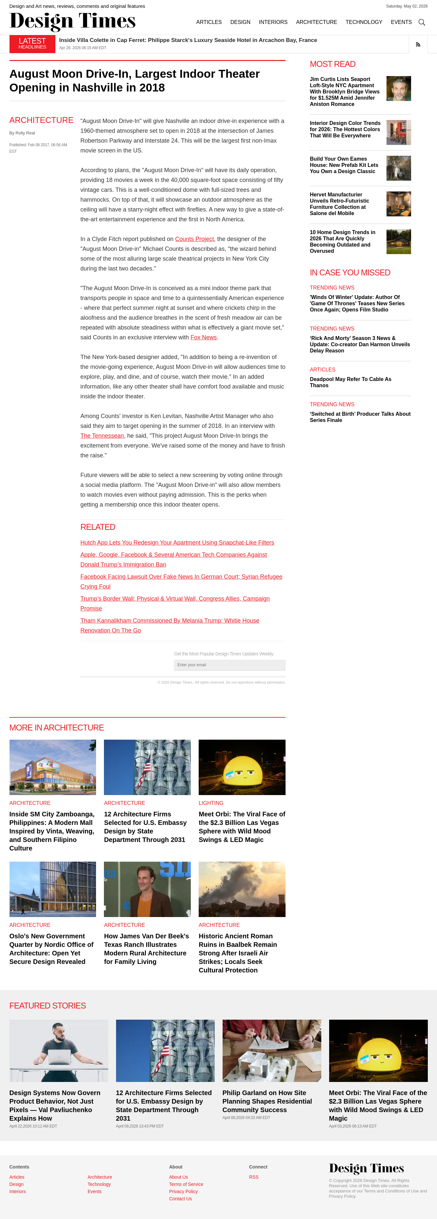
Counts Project (194, 239)
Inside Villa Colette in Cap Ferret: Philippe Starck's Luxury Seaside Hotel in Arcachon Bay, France (188, 40)
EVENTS (401, 22)
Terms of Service (186, 1184)
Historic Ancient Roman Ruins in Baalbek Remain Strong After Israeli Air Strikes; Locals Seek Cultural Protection (238, 953)
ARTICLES (209, 22)
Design (17, 1184)
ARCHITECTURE (316, 22)
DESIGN (240, 22)
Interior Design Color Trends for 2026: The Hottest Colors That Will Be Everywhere (345, 129)
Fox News (203, 337)
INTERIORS (273, 22)
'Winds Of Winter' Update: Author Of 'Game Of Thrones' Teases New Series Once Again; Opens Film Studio (357, 303)
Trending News (332, 287)
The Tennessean (102, 435)
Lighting (211, 803)
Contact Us (180, 1198)
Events (95, 1191)
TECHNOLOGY (364, 22)
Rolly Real (25, 132)
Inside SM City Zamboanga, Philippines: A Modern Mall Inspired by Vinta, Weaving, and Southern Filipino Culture (52, 831)
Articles (322, 369)
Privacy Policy (342, 1196)
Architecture (42, 120)
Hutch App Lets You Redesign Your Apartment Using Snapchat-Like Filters (177, 542)
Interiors (18, 1191)
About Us (178, 1177)
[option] (243, 44)
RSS (254, 1177)
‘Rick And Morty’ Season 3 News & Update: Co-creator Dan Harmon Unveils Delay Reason (360, 344)
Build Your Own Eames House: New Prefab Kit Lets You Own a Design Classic (344, 165)
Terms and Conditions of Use (391, 1191)
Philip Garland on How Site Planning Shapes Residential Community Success (267, 1101)
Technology (99, 1184)
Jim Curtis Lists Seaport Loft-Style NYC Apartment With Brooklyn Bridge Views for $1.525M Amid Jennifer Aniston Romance (345, 91)
